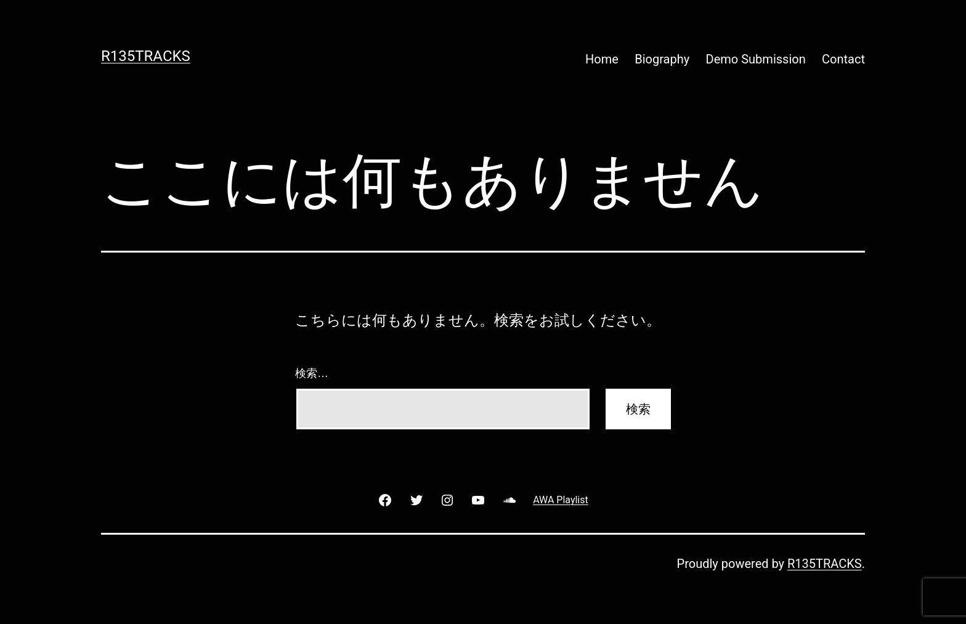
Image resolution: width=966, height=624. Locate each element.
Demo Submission (756, 59)
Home (602, 59)
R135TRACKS (145, 56)
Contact (843, 59)
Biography (662, 59)
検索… (311, 373)
